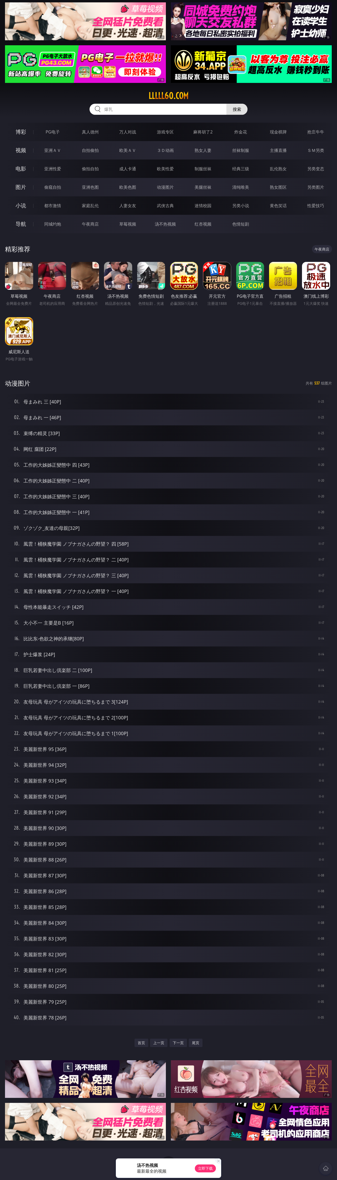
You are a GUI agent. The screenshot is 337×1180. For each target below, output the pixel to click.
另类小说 (240, 205)
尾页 (195, 1042)
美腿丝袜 (203, 187)
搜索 (237, 109)
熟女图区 (278, 187)
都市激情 (52, 205)
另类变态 (315, 169)
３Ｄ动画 (165, 150)
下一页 (178, 1042)
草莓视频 (127, 224)
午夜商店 (90, 224)
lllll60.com (168, 96)
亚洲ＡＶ (52, 150)
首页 (141, 1042)
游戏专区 (165, 132)
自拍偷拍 (90, 150)
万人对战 (127, 132)
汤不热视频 (165, 224)
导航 (21, 223)
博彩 (21, 131)
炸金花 (240, 132)
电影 (21, 168)
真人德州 (90, 132)
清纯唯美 (240, 187)
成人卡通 (127, 169)
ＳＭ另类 (315, 150)
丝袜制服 (240, 150)
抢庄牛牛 (315, 132)
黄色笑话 (278, 205)
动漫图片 (165, 187)
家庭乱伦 (90, 205)
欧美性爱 (165, 169)
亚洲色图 (90, 187)
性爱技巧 (315, 205)
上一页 (158, 1042)
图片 (21, 187)
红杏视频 (203, 224)
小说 (21, 205)
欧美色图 (127, 187)
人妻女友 (127, 205)
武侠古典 (165, 205)
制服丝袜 (203, 169)
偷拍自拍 (90, 169)
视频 (21, 150)
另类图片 (315, 187)
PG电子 (53, 132)
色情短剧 (240, 224)
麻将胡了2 (202, 132)
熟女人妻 (203, 150)
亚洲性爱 (52, 169)
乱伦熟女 (278, 169)
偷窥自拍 (52, 187)
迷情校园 (203, 205)
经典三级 (240, 169)
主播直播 (278, 150)
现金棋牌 (278, 132)
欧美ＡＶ (127, 150)
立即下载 (205, 1168)
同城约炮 (52, 224)
